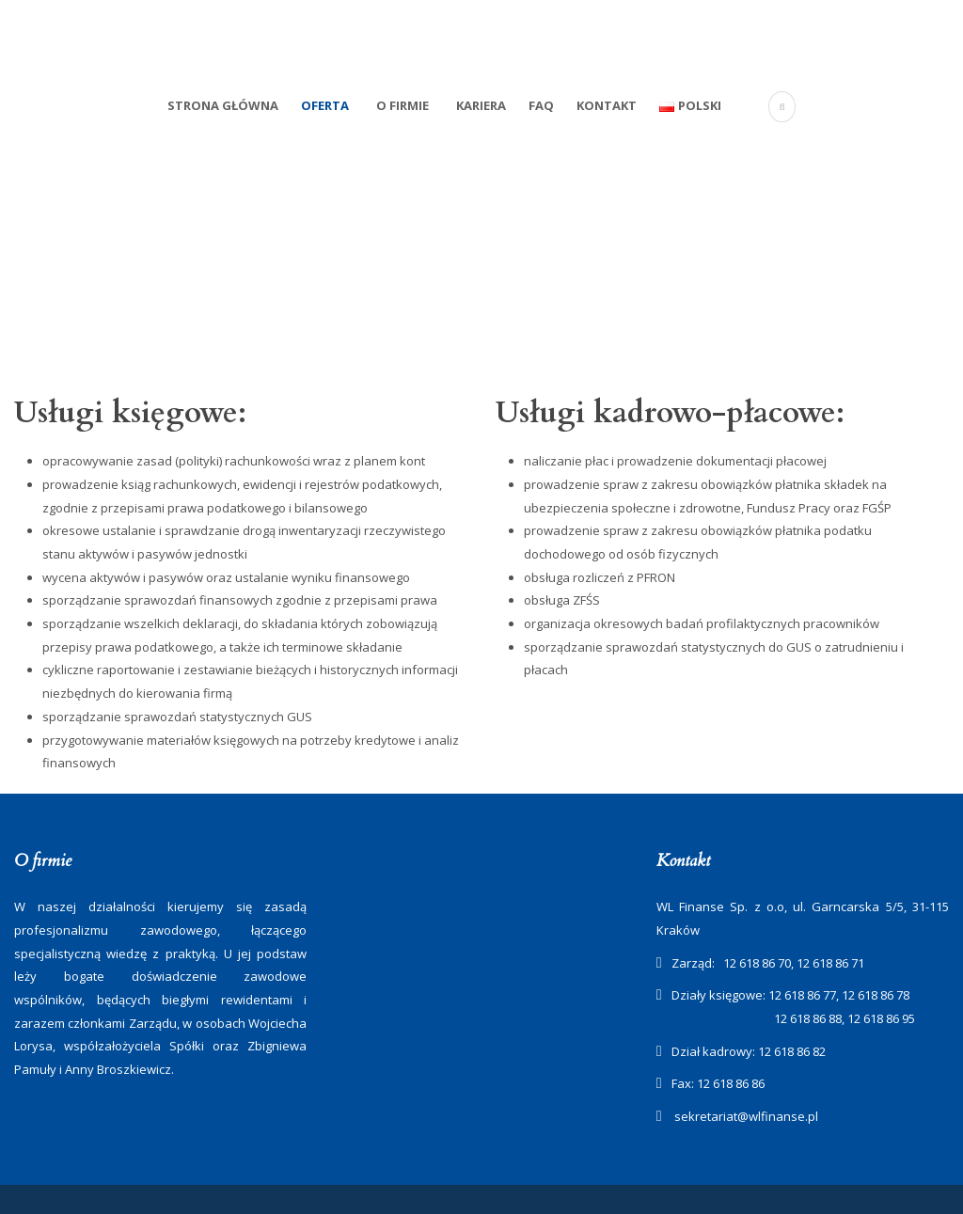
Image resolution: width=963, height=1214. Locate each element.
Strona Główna (222, 105)
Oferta (325, 105)
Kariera (481, 105)
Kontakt (606, 105)
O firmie (402, 105)
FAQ (541, 105)
